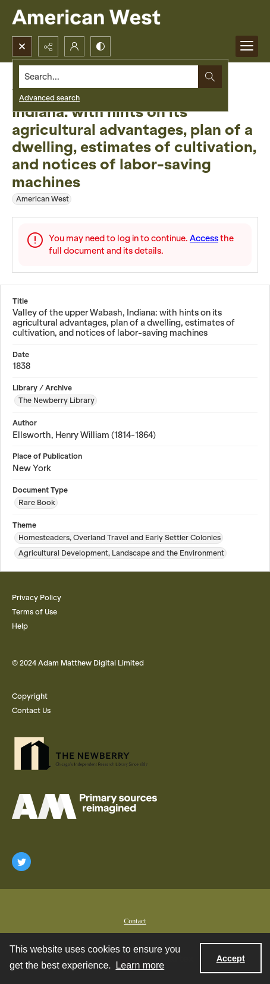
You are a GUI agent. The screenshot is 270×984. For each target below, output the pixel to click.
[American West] (107, 18)
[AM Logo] (84, 806)
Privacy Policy (36, 597)
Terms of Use (34, 611)
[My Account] (74, 46)
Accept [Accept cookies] (230, 958)
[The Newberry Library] (84, 753)
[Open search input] (22, 46)
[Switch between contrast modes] (100, 46)
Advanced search (49, 97)
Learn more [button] (139, 965)
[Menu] (247, 46)
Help (20, 626)
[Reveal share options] (48, 46)
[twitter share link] (21, 861)
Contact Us (31, 710)
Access (204, 238)
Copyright (30, 696)
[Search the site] (109, 76)
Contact (135, 921)
